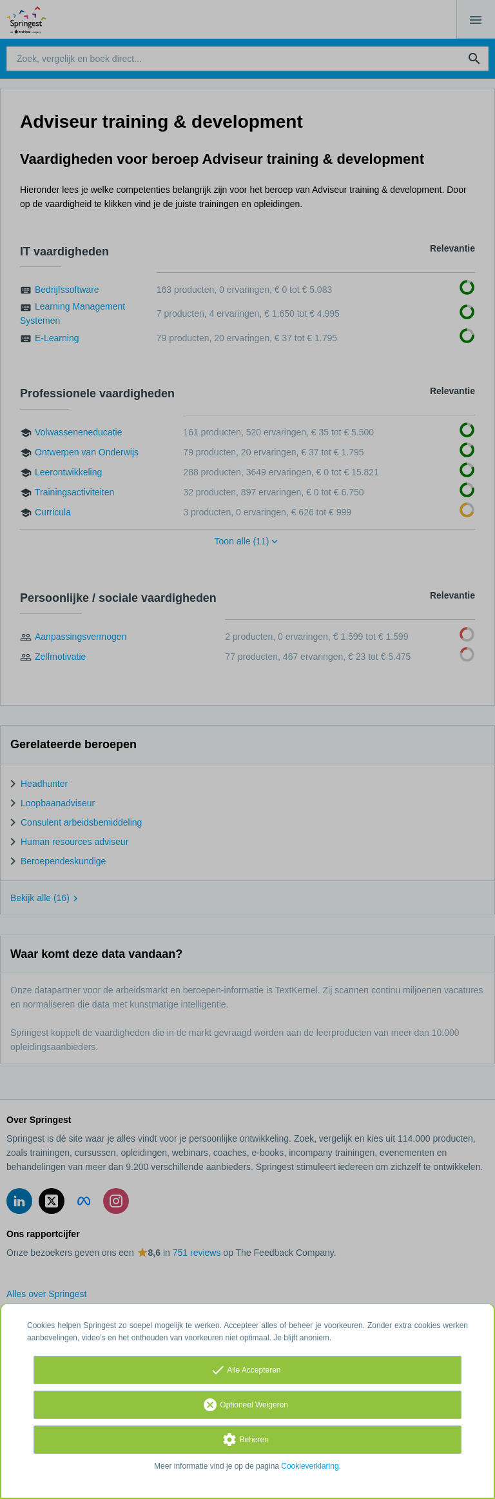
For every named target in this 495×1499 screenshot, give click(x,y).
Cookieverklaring (309, 1466)
